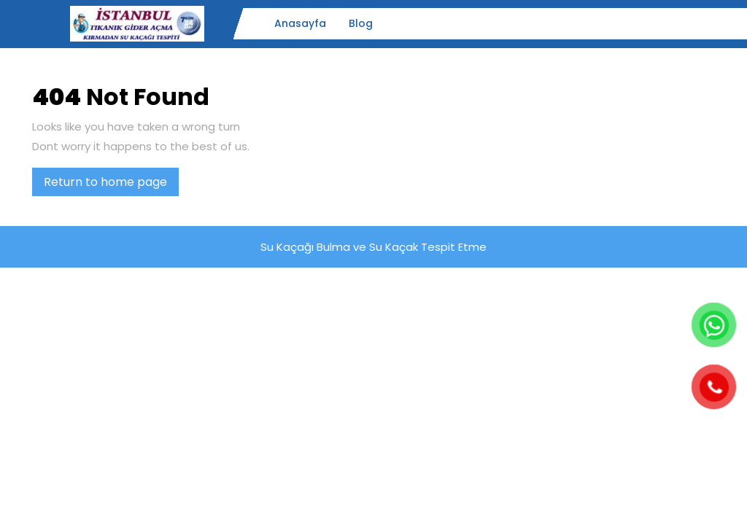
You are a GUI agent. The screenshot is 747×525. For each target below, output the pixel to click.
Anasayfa (300, 23)
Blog (361, 23)
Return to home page (111, 184)
